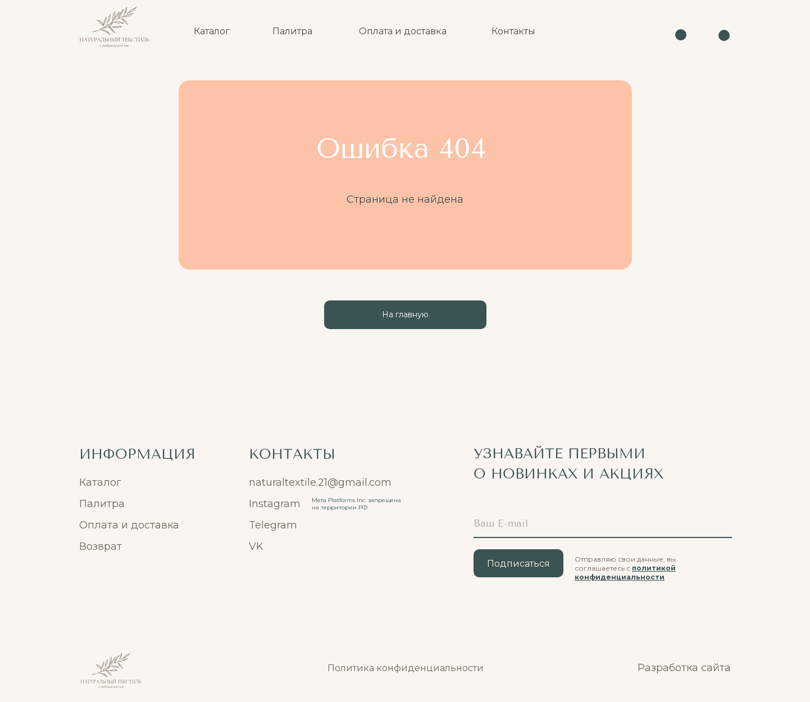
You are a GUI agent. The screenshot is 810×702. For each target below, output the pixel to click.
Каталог (100, 482)
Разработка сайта (684, 668)
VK (256, 546)
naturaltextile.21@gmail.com (320, 482)
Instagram (275, 504)
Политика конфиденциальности (405, 668)
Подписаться (518, 563)
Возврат (100, 546)
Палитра (102, 504)
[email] (603, 524)
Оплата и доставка (129, 525)
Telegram (273, 525)
